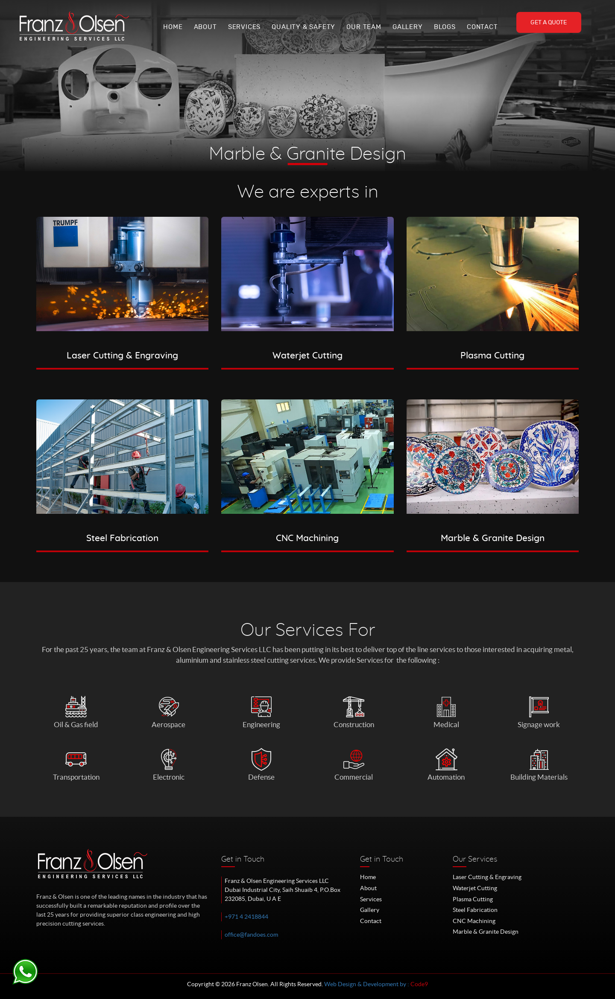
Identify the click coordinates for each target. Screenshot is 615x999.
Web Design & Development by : (367, 984)
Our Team (363, 27)
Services (244, 27)
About (205, 27)
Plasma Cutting (473, 899)
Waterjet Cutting (475, 888)
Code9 (419, 984)
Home (172, 27)
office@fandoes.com (251, 934)
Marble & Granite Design (485, 931)
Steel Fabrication (475, 909)
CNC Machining (474, 920)
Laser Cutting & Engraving (487, 877)
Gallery (407, 27)
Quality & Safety (303, 27)
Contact (482, 27)
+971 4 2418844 (246, 916)
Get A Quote (548, 23)
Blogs (445, 27)
